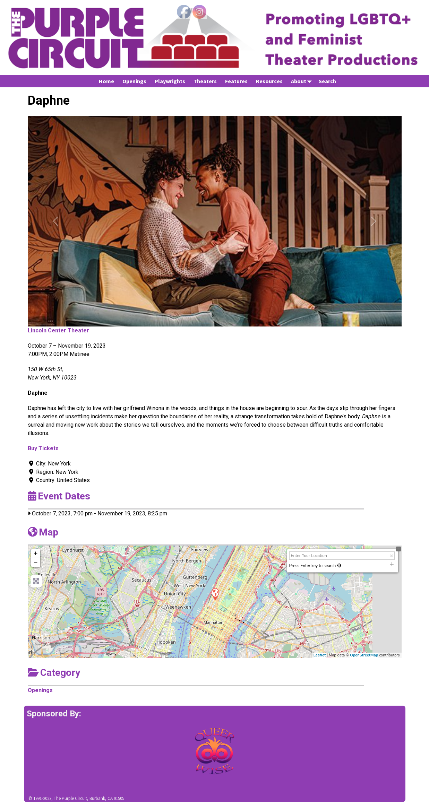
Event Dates (59, 496)
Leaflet (320, 655)
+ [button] (36, 553)
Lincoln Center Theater (58, 330)
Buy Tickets (43, 448)
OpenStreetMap (364, 655)
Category (54, 672)
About (303, 81)
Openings (134, 81)
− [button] (36, 562)
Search (327, 81)
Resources (269, 81)
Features (236, 81)
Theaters (205, 81)
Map (43, 532)
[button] (56, 221)
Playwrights (170, 81)
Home (106, 81)
